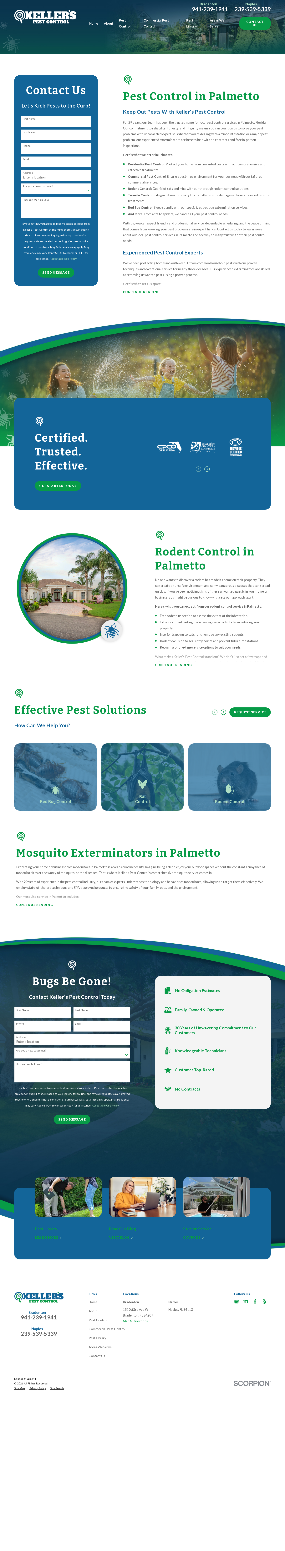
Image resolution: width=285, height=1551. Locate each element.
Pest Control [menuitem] (124, 23)
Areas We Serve (100, 1347)
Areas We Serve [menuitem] (217, 23)
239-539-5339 (253, 9)
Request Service (250, 712)
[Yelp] (264, 1301)
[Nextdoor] (245, 1301)
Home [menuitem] (93, 23)
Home (93, 1302)
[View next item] (223, 712)
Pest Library (97, 1338)
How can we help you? (36, 199)
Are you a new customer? (38, 186)
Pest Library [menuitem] (191, 23)
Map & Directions (135, 1321)
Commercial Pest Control (107, 1329)
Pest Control (98, 1320)
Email (26, 159)
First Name (29, 118)
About (93, 1311)
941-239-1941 (210, 9)
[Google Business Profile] (236, 1301)
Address (28, 172)
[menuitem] (19, 1388)
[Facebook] (255, 1301)
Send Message (56, 272)
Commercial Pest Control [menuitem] (156, 23)
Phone (27, 145)
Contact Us (255, 23)
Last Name (29, 132)
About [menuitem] (108, 23)
